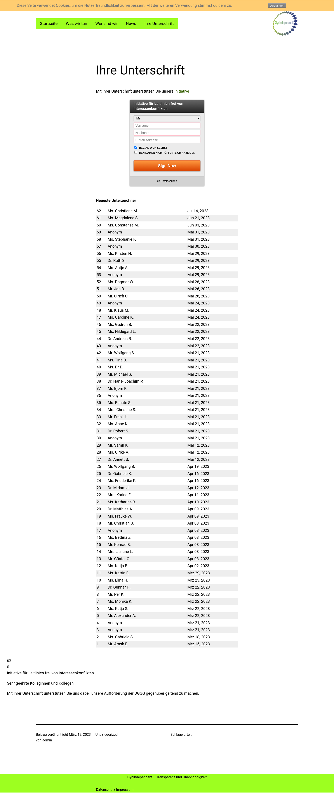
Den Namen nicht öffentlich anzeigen (167, 152)
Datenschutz (105, 789)
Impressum (125, 789)
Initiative (181, 91)
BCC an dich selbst (153, 147)
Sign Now (167, 166)
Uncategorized (107, 734)
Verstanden (277, 5)
